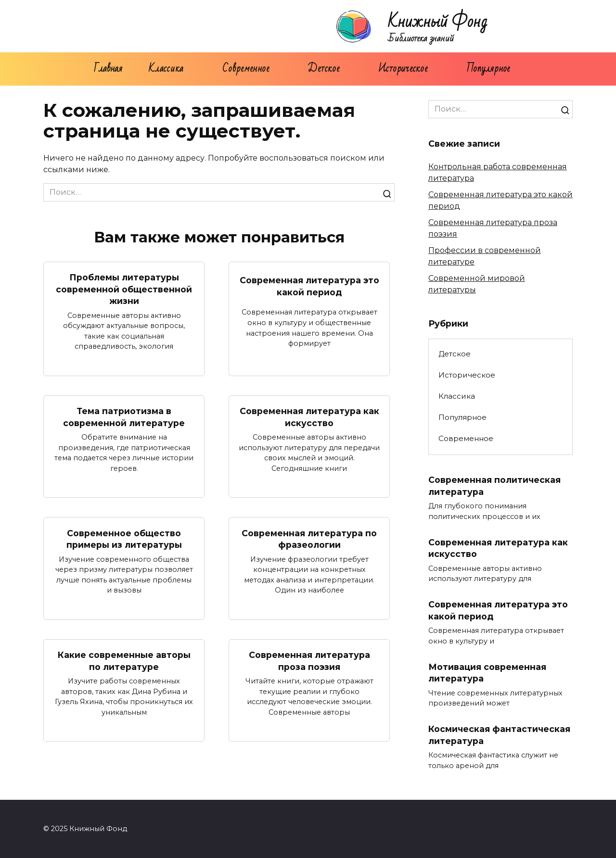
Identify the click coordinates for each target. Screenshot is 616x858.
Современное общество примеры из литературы (124, 539)
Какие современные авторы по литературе (124, 661)
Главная (108, 68)
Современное (245, 68)
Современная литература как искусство (309, 417)
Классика (166, 68)
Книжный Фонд (438, 22)
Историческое (403, 68)
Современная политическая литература (494, 486)
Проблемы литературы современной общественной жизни (124, 289)
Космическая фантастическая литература (499, 735)
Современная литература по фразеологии (309, 539)
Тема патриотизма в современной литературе (124, 417)
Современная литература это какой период (309, 286)
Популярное (488, 68)
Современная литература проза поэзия (309, 661)
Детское (323, 68)
